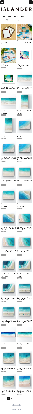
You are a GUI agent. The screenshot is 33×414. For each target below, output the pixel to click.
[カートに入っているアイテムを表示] (31, 2)
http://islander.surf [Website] (19, 405)
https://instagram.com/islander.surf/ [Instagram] (16, 405)
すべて (19, 20)
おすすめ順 (5, 20)
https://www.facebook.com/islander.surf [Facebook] (13, 405)
